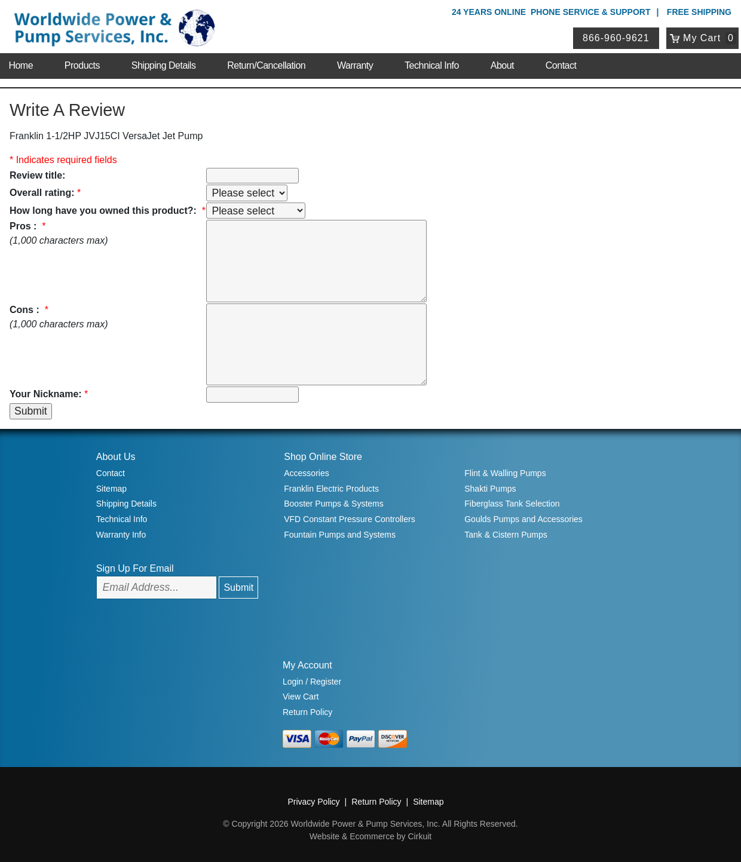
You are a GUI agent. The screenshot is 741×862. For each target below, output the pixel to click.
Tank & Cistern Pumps (505, 534)
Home (20, 65)
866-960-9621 (616, 38)
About (502, 65)
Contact (561, 65)
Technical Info (432, 65)
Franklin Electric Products (331, 488)
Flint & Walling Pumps (505, 473)
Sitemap (111, 488)
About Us (116, 457)
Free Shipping (699, 12)
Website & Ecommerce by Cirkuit (370, 836)
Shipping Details (163, 65)
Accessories (306, 473)
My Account (307, 665)
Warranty (355, 65)
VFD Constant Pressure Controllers (349, 519)
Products (82, 65)
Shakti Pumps (490, 488)
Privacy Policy (313, 801)
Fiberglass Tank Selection (511, 503)
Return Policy (307, 712)
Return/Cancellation (266, 65)
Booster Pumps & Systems (334, 503)
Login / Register (312, 681)
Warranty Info (121, 534)
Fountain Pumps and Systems (340, 534)
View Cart (301, 696)
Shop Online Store (323, 457)
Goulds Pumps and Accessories (523, 519)
